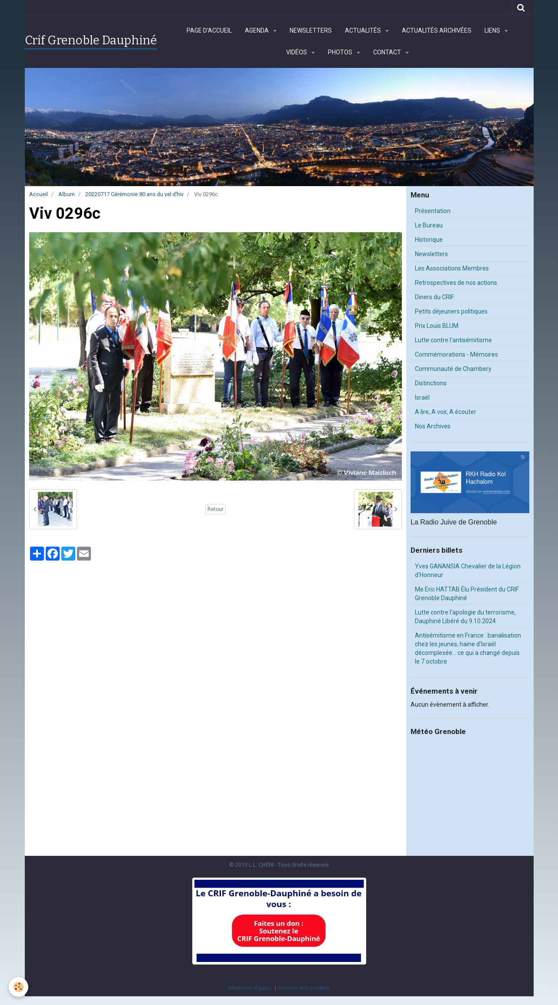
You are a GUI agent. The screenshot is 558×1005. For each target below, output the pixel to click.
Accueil (38, 194)
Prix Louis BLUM (436, 325)
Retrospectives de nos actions (456, 282)
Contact (387, 52)
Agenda (257, 30)
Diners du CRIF (434, 297)
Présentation (433, 210)
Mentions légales (250, 988)
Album (66, 194)
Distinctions (431, 383)
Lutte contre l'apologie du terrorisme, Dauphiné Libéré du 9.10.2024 (465, 616)
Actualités (363, 30)
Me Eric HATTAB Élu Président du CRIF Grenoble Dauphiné (467, 593)
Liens (492, 30)
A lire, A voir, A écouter (445, 411)
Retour (215, 509)
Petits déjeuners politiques (451, 311)
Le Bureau (429, 225)
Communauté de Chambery (453, 368)
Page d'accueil (209, 30)
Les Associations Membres (452, 268)
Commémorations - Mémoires (456, 354)
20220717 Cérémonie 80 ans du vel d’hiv (134, 194)
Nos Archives (433, 426)
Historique (429, 239)
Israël (422, 397)
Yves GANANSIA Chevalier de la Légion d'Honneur (468, 570)
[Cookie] (18, 987)
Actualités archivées (436, 30)
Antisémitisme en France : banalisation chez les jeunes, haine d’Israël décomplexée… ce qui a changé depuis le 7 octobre (468, 648)
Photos (341, 52)
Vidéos (297, 52)
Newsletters (311, 30)
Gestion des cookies (304, 988)
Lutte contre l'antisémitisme (453, 340)
